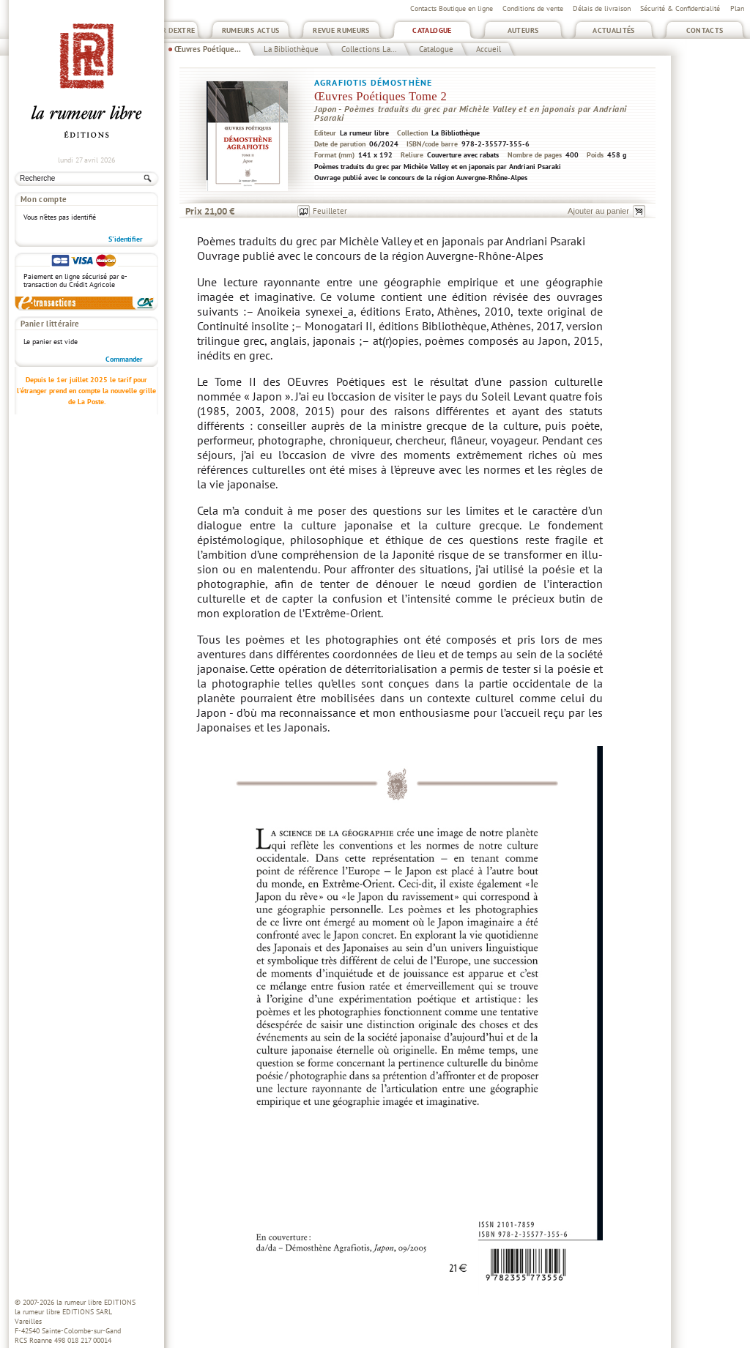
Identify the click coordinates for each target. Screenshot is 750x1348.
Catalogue (431, 30)
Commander (124, 359)
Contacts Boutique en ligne (451, 8)
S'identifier (125, 239)
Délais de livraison (602, 8)
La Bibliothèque (291, 49)
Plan (737, 8)
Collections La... (368, 49)
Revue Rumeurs (341, 30)
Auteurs (523, 30)
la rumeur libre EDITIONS (95, 1302)
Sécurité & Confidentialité (680, 8)
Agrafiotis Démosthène (373, 82)
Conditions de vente (532, 8)
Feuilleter (330, 211)
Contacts (705, 30)
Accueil (488, 49)
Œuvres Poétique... (207, 49)
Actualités (614, 30)
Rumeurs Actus (251, 30)
